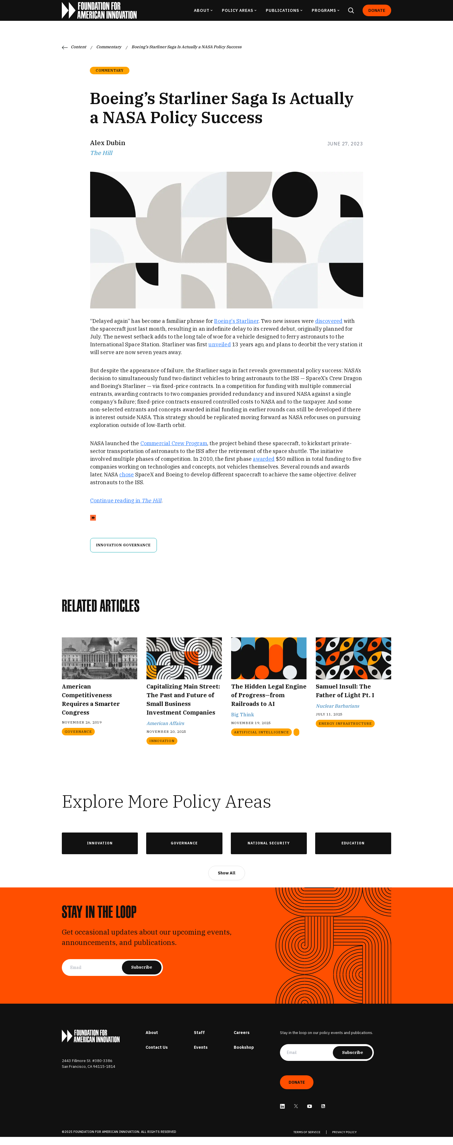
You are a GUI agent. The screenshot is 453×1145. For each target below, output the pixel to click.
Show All (226, 881)
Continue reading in (125, 508)
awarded (263, 467)
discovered (329, 329)
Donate (376, 14)
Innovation (100, 851)
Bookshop (244, 1055)
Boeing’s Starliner (236, 329)
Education (353, 851)
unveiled (219, 352)
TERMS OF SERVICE (307, 1140)
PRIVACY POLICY (344, 1140)
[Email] (96, 976)
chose (126, 482)
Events (201, 1055)
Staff (199, 1040)
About (152, 1040)
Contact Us (157, 1055)
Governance (184, 851)
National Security (269, 851)
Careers (242, 1040)
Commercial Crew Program (173, 451)
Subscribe (141, 975)
